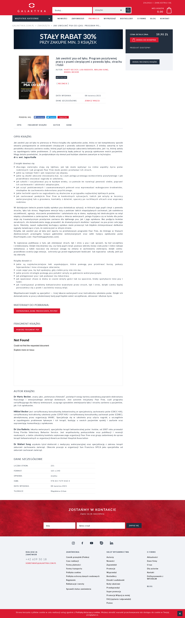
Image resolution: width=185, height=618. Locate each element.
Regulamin (71, 580)
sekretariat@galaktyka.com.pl (41, 563)
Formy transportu (74, 568)
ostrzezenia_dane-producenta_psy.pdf (37, 311)
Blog (153, 18)
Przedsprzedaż (113, 587)
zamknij (179, 613)
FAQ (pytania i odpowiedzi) (119, 599)
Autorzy (110, 557)
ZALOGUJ (147, 3)
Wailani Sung (101, 69)
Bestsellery (126, 18)
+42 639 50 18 (36, 559)
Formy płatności (73, 564)
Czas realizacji (72, 561)
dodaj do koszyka (146, 40)
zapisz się (134, 525)
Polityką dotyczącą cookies (88, 612)
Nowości (62, 18)
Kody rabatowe (113, 584)
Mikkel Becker (71, 72)
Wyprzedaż (110, 18)
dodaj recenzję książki (145, 62)
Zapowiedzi (78, 18)
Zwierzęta (44, 25)
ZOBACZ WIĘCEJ (92, 100)
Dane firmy (152, 561)
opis (19, 125)
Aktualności (152, 557)
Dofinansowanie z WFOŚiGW (155, 577)
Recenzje (62, 83)
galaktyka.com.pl (23, 25)
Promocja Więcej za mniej (118, 595)
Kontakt (165, 18)
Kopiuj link (63, 117)
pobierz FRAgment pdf (27, 329)
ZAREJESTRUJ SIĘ (163, 3)
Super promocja (114, 591)
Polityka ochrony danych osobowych (83, 576)
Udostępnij (41, 117)
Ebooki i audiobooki (115, 580)
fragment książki (37, 125)
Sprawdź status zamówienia (78, 589)
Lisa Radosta (86, 69)
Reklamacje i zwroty (75, 584)
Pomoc (110, 603)
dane (69, 125)
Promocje (94, 18)
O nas (149, 564)
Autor (56, 125)
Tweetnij (53, 117)
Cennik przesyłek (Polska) (77, 557)
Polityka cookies (73, 572)
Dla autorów (152, 568)
